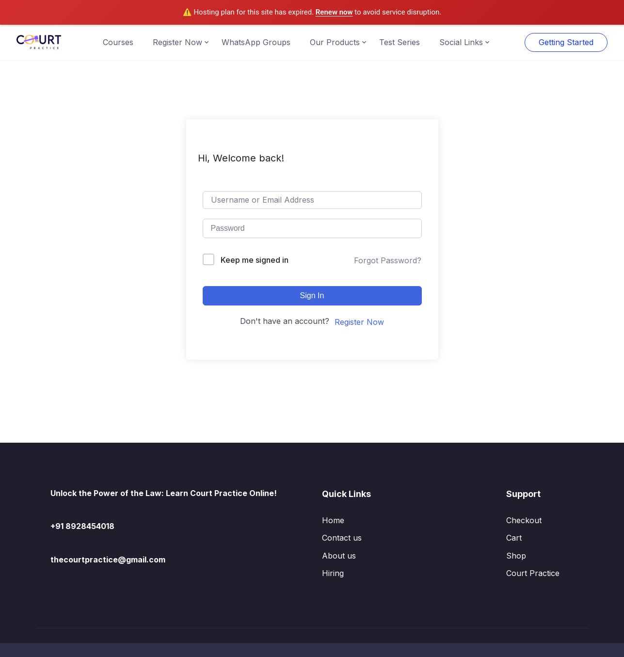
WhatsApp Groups (256, 42)
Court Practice (533, 573)
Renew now (334, 12)
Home (333, 520)
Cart (514, 538)
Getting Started (566, 42)
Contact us (342, 538)
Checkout (524, 520)
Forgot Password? (387, 260)
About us (339, 556)
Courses (118, 42)
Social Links (461, 42)
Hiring (333, 573)
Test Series (399, 42)
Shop (516, 556)
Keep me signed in (254, 260)
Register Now (177, 42)
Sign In (312, 295)
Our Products (335, 42)
